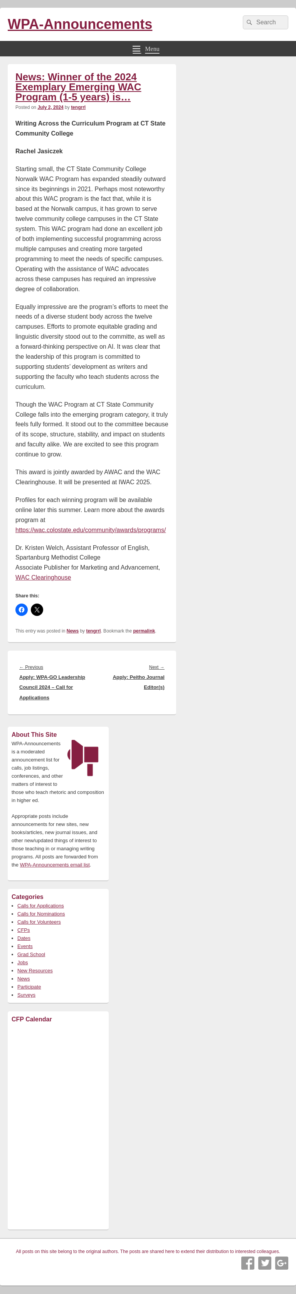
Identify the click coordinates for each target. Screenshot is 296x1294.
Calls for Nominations (41, 914)
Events (25, 946)
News (73, 631)
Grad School (31, 954)
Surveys (26, 995)
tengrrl (78, 107)
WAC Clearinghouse (43, 577)
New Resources (35, 970)
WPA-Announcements (80, 24)
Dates (23, 938)
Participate (29, 987)
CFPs (23, 930)
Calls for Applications (40, 906)
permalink (144, 631)
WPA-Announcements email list (55, 865)
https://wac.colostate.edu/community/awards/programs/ (90, 530)
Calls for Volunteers (39, 922)
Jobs (22, 962)
